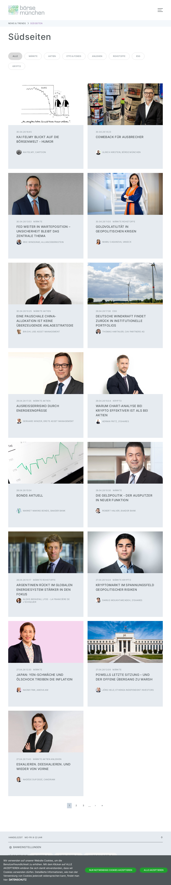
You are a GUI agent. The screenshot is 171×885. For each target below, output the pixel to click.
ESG (138, 56)
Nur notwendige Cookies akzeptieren (110, 870)
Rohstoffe (119, 56)
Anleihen (97, 56)
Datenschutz (18, 879)
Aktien (52, 56)
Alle (15, 56)
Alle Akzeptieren (153, 870)
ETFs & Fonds (74, 56)
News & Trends (17, 23)
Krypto (16, 66)
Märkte (33, 56)
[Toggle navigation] (160, 10)
